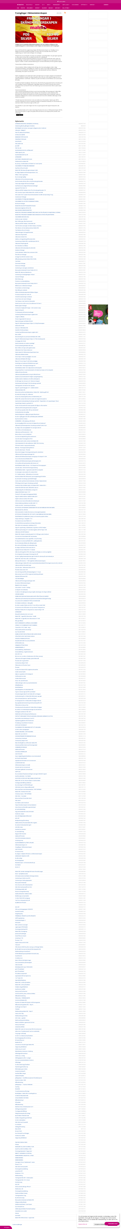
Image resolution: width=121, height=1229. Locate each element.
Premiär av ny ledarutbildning (22, 281)
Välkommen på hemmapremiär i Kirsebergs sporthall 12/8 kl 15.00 (30, 425)
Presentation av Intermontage (22, 288)
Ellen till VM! (18, 1129)
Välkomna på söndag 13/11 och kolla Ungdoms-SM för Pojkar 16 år (31, 529)
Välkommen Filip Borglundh (21, 243)
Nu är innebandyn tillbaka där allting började (26, 543)
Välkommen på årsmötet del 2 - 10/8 (23, 432)
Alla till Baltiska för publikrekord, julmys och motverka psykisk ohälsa (31, 516)
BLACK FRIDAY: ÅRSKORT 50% (22, 1115)
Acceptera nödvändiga (100, 1224)
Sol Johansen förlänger (20, 197)
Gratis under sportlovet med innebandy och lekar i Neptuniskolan (31, 481)
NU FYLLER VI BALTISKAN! (21, 758)
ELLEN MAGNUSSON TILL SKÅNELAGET (24, 150)
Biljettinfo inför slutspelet (21, 585)
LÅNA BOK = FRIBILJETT (20, 130)
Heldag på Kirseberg (20, 1126)
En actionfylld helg (19, 831)
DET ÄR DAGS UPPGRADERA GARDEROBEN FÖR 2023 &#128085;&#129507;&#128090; (35, 507)
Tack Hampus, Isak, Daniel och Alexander (25, 301)
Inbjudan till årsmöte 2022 (21, 576)
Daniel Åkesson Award (20, 936)
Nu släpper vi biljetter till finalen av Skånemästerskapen (28, 853)
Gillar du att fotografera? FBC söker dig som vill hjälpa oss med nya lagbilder (33, 552)
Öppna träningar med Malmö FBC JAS (24, 321)
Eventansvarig (18, 1182)
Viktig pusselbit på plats (20, 1202)
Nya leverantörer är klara (21, 418)
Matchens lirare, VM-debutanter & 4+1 (24, 1106)
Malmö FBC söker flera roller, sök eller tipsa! (25, 558)
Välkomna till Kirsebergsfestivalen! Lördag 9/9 (26, 407)
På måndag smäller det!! (21, 889)
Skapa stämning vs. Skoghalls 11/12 (23, 518)
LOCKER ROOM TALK (20, 762)
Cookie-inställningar (17, 1224)
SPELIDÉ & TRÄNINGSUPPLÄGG (22, 638)
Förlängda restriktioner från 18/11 (23, 711)
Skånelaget (18, 1062)
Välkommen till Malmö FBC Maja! (22, 359)
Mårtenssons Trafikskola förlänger (23, 285)
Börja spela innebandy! (20, 882)
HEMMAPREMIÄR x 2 (20, 647)
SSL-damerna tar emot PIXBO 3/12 (23, 521)
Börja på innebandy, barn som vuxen (24, 614)
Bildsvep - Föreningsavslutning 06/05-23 (24, 447)
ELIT (43, 4)
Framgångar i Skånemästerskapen (31, 13)
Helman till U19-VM (19, 325)
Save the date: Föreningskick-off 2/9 (23, 438)
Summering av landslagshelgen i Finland (24, 274)
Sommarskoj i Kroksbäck (21, 738)
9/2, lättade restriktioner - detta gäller (24, 603)
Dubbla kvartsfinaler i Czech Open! (23, 1204)
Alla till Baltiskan (19, 687)
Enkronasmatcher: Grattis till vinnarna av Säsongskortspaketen (30, 512)
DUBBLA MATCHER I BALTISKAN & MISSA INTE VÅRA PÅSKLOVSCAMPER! (31, 596)
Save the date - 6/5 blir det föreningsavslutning (26, 467)
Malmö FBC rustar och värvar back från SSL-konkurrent (28, 1029)
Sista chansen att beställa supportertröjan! (25, 807)
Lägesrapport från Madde (21, 927)
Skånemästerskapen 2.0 (21, 845)
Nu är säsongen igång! (20, 177)
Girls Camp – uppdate (20, 1018)
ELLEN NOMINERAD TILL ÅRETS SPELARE (24, 842)
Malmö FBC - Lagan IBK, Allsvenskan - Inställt (25, 616)
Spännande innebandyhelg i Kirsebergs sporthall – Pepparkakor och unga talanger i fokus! (37, 401)
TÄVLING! (17, 1009)
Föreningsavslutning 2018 (21, 929)
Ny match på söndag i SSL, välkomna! (24, 394)
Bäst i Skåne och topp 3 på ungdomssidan (25, 347)
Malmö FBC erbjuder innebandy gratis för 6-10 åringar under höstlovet (32, 534)
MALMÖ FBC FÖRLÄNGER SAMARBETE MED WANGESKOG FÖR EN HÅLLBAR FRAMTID (34, 214)
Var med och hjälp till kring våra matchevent (25, 436)
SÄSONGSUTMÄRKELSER (21, 751)
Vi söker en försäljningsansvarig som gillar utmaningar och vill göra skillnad (33, 592)
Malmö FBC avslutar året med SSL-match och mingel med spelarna (31, 399)
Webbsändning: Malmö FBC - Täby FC (24, 1011)
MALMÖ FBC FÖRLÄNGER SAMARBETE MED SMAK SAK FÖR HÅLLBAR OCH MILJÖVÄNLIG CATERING (37, 212)
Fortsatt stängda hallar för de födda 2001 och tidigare (28, 694)
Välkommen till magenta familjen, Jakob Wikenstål (27, 658)
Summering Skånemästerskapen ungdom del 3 (26, 314)
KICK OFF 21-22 (18, 654)
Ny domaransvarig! (19, 1197)
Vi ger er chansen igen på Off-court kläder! (25, 691)
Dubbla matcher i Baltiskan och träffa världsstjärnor (27, 379)
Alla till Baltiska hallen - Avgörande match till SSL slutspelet (29, 470)
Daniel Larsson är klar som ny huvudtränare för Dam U (28, 303)
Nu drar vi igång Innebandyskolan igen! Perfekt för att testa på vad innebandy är (34, 556)
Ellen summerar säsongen (21, 924)
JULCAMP (17, 146)
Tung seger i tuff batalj (20, 1033)
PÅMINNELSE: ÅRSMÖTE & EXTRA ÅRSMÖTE (25, 916)
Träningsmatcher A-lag (20, 1195)
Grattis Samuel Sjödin (20, 671)
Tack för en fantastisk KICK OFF (22, 900)
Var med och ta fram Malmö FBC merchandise (26, 536)
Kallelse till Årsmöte (20, 749)
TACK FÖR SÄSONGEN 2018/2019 (23, 838)
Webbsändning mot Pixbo (21, 1015)
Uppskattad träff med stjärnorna (23, 975)
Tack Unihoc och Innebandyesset (23, 430)
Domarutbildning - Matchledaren (23, 649)
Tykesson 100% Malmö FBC (21, 328)
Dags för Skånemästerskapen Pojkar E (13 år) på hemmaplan (29, 323)
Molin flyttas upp (19, 279)
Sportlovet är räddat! (20, 989)
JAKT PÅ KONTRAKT (19, 969)
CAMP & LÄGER (65, 4)
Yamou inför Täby (19, 1013)
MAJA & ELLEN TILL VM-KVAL (21, 509)
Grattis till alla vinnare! (20, 678)
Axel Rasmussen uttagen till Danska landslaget (26, 185)
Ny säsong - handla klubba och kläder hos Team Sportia (28, 163)
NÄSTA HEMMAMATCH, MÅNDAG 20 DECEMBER (26, 623)
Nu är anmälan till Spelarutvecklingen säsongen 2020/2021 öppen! (31, 774)
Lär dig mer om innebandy (21, 589)
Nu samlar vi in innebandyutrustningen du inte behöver (28, 709)
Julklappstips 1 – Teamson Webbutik (23, 1084)
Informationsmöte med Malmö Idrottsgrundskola (26, 876)
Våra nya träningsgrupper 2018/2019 (24, 909)
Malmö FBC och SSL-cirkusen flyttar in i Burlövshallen (27, 780)
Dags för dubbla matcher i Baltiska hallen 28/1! (26, 496)
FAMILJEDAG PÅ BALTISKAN (21, 645)
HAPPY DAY (17, 771)
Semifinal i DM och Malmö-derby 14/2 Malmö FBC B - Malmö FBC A (30, 485)
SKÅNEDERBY (18, 157)
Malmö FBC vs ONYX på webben (22, 982)
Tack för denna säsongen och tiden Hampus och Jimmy (28, 225)
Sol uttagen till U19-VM (20, 341)
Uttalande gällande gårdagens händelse (25, 126)
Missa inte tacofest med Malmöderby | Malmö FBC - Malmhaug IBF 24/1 (32, 392)
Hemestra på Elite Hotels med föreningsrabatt (26, 745)
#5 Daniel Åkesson (19, 1040)
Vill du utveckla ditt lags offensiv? (23, 1186)
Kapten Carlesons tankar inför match (24, 498)
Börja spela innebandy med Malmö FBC (24, 1200)
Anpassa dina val (82, 1224)
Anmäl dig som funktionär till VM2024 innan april (26, 363)
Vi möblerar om (18, 958)
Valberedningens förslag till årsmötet (24, 232)
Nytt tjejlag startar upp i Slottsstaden (24, 967)
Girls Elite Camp (19, 827)
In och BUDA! (18, 1124)
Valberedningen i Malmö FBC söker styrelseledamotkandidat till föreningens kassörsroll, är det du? (38, 563)
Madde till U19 (18, 1042)
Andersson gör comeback (21, 219)
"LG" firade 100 (18, 978)
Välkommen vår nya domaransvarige (24, 179)
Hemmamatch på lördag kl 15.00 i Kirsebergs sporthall (28, 383)
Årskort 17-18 (18, 1164)
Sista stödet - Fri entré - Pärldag (22, 587)
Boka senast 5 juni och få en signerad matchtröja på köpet (29, 574)
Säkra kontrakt (18, 964)
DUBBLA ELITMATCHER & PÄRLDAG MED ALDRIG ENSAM (28, 634)
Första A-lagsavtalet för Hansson (23, 319)
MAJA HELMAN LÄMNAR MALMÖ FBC (23, 210)
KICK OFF (17, 818)
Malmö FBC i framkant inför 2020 (23, 791)
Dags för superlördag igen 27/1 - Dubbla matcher (26, 387)
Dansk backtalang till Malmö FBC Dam (24, 345)
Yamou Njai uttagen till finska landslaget (24, 183)
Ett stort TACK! (18, 1131)
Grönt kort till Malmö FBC (21, 1000)
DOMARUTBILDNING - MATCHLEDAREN (24, 731)
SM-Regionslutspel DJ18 (20, 1109)
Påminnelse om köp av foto (21, 705)
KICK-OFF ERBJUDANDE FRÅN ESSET (23, 816)
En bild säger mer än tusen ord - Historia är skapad (27, 381)
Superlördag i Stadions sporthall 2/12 (24, 403)
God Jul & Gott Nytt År (20, 1071)
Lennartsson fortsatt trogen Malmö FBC (24, 1044)
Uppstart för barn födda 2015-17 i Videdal (25, 549)
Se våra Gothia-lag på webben (22, 1064)
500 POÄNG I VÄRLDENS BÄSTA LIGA (23, 159)
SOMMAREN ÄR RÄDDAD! (21, 747)
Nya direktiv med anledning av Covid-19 (24, 718)
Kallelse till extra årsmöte (21, 372)
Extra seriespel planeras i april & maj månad (25, 698)
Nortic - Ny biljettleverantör (21, 873)
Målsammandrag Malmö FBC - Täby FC (24, 1004)
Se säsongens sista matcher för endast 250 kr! (26, 472)
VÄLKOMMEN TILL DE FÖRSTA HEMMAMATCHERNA (27, 201)
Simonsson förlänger (20, 265)
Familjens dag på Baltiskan (21, 987)
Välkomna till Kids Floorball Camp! (23, 565)
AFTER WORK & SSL (19, 643)
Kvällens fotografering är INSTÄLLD (23, 1118)
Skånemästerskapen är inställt (22, 765)
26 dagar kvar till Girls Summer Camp (24, 256)
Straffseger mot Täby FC (21, 1007)
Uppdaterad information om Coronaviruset (25, 760)
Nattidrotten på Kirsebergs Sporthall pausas (25, 714)
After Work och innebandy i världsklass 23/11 (26, 525)
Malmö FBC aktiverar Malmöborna (23, 272)
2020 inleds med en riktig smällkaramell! (24, 787)
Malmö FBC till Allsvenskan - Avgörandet (24, 1217)
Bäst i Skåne (18, 334)
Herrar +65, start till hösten (21, 680)
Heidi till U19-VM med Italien (21, 330)
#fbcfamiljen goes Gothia (21, 1069)
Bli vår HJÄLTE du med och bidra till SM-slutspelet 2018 (28, 949)
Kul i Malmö (18, 865)
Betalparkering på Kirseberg (22, 820)
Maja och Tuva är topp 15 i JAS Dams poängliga (26, 361)
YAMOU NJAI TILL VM (20, 152)
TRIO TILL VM (18, 148)
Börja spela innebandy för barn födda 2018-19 (26, 283)
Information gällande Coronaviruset (23, 769)
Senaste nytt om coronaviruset (22, 767)
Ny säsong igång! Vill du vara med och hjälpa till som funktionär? (30, 423)
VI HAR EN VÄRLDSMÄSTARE (21, 1095)
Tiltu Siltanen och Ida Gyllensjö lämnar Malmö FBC (27, 228)
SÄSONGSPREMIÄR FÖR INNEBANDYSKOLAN (25, 736)
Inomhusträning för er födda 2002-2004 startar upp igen (28, 696)
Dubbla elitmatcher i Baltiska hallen (23, 893)
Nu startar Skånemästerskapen (22, 583)
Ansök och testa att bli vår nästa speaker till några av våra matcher (31, 405)
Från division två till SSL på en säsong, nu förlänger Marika (29, 947)
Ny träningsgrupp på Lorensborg (23, 1038)
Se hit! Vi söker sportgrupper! (22, 729)
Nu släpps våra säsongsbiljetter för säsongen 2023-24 (28, 427)
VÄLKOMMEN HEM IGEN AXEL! (22, 217)
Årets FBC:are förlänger (20, 254)
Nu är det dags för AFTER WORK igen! (24, 785)
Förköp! (17, 1144)
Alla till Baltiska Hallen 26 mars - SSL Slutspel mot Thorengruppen (30, 465)
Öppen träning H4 (19, 310)
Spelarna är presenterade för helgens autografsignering (28, 376)
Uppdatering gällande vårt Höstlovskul (24, 720)
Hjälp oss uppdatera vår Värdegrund (24, 674)
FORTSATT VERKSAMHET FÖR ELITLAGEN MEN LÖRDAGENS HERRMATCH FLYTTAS (34, 716)
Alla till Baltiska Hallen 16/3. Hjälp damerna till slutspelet (28, 367)
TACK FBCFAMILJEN (19, 578)
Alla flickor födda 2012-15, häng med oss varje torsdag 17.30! (29, 609)
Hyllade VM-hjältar (19, 1075)
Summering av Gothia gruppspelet (23, 880)
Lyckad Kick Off (18, 1171)
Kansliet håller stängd (20, 1073)
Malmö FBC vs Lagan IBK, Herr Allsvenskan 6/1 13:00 (27, 618)
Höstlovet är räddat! (20, 1135)
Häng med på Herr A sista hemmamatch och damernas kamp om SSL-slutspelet (34, 370)
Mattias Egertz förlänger (21, 305)
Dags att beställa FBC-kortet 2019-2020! (24, 811)
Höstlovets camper (19, 813)
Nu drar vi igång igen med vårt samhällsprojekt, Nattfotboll (29, 416)
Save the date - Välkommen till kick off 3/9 (25, 567)
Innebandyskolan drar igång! (22, 412)
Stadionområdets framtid (21, 1193)
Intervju (17, 1213)
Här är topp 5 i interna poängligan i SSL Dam (25, 356)
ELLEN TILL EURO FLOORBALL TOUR (23, 1149)
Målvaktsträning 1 (19, 1100)
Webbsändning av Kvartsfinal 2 (22, 951)
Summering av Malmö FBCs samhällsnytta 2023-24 (27, 241)
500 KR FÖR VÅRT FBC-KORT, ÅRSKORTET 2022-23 (26, 487)
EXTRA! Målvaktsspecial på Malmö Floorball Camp (27, 953)
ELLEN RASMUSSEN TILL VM (21, 154)
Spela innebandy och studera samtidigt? (24, 343)
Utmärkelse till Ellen (20, 1027)
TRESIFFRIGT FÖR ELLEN (20, 139)
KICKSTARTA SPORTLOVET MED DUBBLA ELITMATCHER (27, 778)
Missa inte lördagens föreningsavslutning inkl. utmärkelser (29, 452)
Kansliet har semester (20, 829)
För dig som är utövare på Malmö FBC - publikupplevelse (28, 541)
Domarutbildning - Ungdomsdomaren (24, 652)
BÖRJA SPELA (29, 4)
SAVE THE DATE (18, 754)
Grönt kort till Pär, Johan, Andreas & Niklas (25, 993)
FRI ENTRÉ (17, 1089)
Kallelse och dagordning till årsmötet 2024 (25, 239)
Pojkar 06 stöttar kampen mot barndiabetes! (25, 805)
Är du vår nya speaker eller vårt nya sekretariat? (26, 410)
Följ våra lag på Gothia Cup (21, 1066)
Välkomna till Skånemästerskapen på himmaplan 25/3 (28, 461)
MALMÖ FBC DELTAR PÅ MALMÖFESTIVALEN (25, 205)
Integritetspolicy (19, 913)
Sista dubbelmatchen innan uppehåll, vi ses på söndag (28, 538)
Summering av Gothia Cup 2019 (22, 878)
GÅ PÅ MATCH (84, 4)
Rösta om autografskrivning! (22, 891)
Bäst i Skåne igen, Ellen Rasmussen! (23, 221)
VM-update (17, 1102)
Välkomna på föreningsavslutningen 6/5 (24, 454)
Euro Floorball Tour (19, 1206)
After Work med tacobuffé (21, 1166)
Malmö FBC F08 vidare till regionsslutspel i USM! (26, 170)
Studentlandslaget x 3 (20, 920)
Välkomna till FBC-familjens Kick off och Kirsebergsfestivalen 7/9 (30, 190)
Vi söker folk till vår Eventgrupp (22, 898)
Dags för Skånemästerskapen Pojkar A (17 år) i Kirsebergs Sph (30, 339)
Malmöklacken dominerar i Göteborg (24, 1051)
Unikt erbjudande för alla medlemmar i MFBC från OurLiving (29, 443)
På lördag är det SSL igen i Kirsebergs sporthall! (26, 483)
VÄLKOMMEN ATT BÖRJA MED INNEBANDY (25, 166)
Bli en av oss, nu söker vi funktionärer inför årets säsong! (29, 656)
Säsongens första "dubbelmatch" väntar (25, 1162)
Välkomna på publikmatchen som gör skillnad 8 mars (27, 374)
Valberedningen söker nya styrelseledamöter (26, 683)
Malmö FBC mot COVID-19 (21, 734)
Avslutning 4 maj (19, 840)
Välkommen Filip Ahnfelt (21, 234)
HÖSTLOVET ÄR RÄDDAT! (21, 725)
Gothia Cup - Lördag (20, 1055)
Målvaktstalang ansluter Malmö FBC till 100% (25, 259)
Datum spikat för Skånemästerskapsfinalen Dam (27, 352)
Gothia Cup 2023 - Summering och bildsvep (25, 505)
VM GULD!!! (17, 922)
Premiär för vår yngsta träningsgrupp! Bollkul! (26, 494)
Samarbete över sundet (21, 1211)
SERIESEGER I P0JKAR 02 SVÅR (22, 856)
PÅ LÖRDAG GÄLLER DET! (21, 973)
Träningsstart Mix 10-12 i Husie (22, 1180)
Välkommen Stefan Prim (21, 237)
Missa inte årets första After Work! (23, 798)
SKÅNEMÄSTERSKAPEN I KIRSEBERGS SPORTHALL (26, 123)
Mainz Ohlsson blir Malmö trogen (23, 960)
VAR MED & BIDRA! (19, 594)
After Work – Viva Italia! (20, 796)
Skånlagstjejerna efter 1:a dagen (23, 1058)
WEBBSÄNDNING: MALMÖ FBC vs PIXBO (24, 1155)
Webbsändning (19, 1175)
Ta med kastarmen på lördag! (22, 1091)
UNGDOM (37, 4)
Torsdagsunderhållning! (21, 1111)
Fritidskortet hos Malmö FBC (21, 161)
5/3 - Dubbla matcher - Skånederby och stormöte (26, 474)
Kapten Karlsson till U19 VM (21, 942)
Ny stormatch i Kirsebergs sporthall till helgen (26, 478)
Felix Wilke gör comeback (21, 290)
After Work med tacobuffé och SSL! (23, 887)
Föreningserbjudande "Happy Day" (23, 1151)
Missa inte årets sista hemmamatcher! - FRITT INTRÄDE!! (28, 789)
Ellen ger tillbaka (19, 620)
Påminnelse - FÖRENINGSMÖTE (22, 998)
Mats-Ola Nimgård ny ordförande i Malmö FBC (26, 742)
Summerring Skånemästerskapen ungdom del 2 (26, 332)
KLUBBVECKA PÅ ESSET (20, 902)
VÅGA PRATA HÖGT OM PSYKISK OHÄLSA (25, 636)
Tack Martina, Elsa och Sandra (22, 230)
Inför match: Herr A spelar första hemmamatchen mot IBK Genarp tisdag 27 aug (34, 194)
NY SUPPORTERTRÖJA (20, 809)
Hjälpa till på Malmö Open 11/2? (22, 492)
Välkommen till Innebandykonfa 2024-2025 (25, 248)
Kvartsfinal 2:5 (18, 956)
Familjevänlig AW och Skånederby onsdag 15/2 (26, 490)
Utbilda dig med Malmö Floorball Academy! (25, 1209)
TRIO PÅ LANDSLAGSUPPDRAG (22, 132)
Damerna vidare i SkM (20, 1080)
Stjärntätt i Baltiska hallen (21, 1142)
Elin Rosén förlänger (20, 203)
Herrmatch (17, 1215)
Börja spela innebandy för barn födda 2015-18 (26, 270)
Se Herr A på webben (20, 1120)
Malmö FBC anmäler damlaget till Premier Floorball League (29, 871)
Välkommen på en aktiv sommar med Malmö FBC (26, 441)
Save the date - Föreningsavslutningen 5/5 (25, 365)
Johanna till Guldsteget (20, 933)
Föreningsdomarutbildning (21, 1169)
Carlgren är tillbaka (19, 316)
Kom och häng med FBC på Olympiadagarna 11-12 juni (28, 572)
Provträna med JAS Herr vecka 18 (23, 294)
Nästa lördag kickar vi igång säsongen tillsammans (27, 414)
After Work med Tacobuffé (21, 1122)
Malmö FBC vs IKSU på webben (22, 984)
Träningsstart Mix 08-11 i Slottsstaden (24, 1177)
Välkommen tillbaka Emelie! (21, 354)
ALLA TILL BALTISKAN (20, 632)
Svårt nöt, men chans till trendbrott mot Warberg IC (27, 501)
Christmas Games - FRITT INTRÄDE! (23, 794)
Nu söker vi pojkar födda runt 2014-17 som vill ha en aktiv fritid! (30, 605)
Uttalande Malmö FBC (20, 390)
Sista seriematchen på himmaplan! (23, 962)
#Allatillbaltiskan (19, 685)
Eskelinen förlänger (20, 250)
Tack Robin (17, 261)
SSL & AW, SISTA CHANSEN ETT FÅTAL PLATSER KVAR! (27, 600)
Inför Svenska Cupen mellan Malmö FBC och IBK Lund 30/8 (29, 192)
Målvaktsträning (19, 1082)
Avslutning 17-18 (19, 938)
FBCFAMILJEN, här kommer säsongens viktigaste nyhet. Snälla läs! (30, 128)
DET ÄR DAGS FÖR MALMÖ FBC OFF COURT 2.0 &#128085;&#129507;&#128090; (33, 514)
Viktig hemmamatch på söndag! (22, 1113)
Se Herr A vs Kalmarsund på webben (24, 1035)
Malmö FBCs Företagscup (21, 931)
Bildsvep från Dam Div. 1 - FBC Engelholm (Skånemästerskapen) (30, 561)
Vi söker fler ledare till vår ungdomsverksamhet (26, 669)
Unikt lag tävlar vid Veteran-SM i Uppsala (25, 385)
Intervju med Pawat (19, 1024)
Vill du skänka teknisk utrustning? (23, 629)
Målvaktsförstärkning (20, 995)
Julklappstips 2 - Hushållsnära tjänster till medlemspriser (28, 1078)
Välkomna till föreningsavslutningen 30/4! (25, 580)
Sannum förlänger (19, 276)
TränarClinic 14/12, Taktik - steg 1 (23, 627)
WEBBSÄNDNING (19, 1157)
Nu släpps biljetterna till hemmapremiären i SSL (26, 172)
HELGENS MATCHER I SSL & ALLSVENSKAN (25, 640)
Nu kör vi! (17, 867)
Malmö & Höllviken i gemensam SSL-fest (24, 1022)
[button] (112, 1223)
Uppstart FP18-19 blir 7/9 (21, 188)
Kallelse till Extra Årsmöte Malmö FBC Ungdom (26, 822)
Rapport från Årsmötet (20, 833)
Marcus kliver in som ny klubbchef (23, 434)
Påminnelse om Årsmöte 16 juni (22, 665)
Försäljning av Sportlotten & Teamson (24, 723)
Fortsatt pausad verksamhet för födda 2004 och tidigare (28, 707)
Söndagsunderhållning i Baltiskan (23, 782)
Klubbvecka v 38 (19, 1189)
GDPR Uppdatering (19, 918)
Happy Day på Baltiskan (21, 1047)
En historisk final (19, 851)
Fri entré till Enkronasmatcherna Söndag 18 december (28, 523)
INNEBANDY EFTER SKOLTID (21, 137)
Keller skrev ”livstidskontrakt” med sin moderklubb (27, 1031)
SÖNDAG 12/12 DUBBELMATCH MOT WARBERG (26, 625)
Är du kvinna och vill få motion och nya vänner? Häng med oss (30, 607)
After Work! (18, 800)
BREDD (49, 4)
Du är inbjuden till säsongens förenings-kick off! (26, 554)
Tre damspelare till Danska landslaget (24, 312)
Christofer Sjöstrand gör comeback (23, 296)
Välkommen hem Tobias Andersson (23, 350)
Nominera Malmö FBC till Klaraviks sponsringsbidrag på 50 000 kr (30, 476)
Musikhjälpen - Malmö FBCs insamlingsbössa (26, 1093)
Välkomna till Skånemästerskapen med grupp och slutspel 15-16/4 (31, 456)
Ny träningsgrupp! (19, 860)
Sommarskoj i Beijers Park (21, 740)
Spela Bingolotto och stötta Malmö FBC (24, 689)
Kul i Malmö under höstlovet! (22, 802)
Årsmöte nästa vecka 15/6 (21, 569)
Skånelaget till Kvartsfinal (21, 1053)
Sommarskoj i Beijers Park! (21, 663)
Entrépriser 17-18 (19, 1173)
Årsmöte (17, 667)
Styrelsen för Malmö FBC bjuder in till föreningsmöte (27, 1002)
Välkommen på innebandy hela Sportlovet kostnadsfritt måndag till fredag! (33, 598)
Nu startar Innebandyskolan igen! (23, 825)
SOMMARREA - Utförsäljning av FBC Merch (25, 421)
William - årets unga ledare (21, 174)
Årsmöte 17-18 (18, 940)
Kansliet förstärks (19, 911)
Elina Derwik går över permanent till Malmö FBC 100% (27, 336)
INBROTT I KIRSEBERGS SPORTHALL (23, 1153)
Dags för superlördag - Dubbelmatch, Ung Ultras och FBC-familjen (30, 527)
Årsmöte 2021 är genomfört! (22, 660)
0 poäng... (17, 1086)
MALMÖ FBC (20, 4)
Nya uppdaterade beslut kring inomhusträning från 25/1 (28, 703)
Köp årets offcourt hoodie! (21, 168)
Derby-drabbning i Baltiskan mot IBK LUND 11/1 (26, 503)
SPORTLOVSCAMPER (20, 134)
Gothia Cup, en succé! (20, 1049)
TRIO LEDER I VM (19, 143)
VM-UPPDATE (18, 141)
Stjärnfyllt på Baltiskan (20, 980)
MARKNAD (92, 4)
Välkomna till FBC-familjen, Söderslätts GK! (25, 223)
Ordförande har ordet (20, 676)
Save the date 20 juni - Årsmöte (22, 450)
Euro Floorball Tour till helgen (22, 1133)
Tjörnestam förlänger (20, 263)
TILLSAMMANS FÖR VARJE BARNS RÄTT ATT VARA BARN (28, 727)
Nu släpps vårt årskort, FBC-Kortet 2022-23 (25, 547)
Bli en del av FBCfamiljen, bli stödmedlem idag (26, 545)
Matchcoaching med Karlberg (22, 1020)
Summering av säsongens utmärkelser (24, 268)
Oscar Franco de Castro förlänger (23, 299)
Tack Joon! (17, 944)
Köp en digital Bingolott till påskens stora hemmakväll (28, 756)
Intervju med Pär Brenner (21, 991)
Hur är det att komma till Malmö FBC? (23, 458)
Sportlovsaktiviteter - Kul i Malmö (23, 776)
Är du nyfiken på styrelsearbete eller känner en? (26, 463)
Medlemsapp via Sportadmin (22, 896)
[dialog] (98, 1220)
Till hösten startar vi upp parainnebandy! (25, 445)
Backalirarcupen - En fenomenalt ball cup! (25, 862)
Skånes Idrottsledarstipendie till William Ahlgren (26, 292)
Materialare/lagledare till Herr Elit (23, 208)
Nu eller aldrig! (18, 858)
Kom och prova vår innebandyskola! (23, 885)
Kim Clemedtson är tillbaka (21, 245)
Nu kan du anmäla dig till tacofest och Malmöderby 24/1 (28, 396)
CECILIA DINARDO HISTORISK (22, 1098)
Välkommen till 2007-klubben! (22, 532)
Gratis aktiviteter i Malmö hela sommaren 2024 (26, 252)
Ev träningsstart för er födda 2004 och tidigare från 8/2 (28, 700)
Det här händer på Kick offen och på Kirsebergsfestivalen (29, 181)
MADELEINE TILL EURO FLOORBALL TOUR (24, 1146)
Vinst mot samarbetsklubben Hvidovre (24, 1060)
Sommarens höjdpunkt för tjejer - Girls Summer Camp (28, 308)
